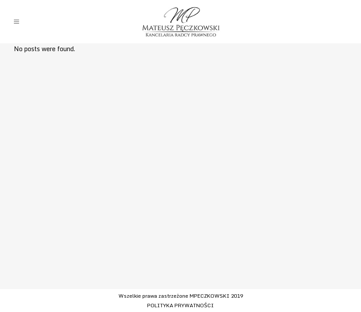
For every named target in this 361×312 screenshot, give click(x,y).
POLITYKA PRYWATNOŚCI (180, 305)
